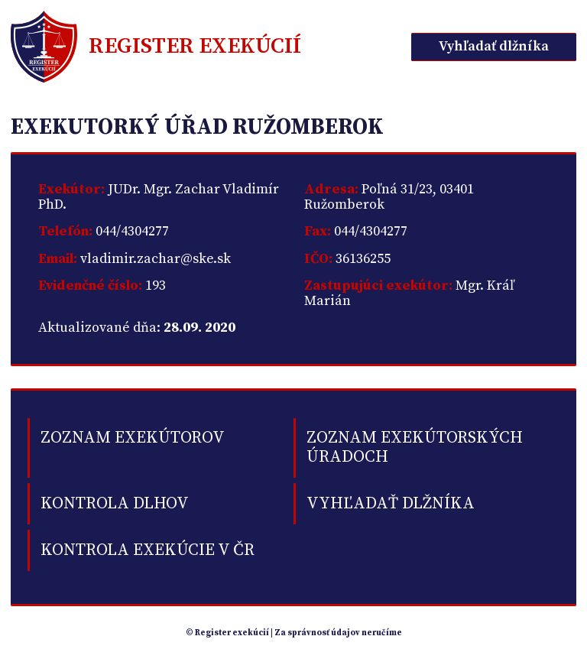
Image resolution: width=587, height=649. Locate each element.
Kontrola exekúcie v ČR (148, 550)
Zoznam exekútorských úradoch (414, 447)
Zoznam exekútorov (133, 437)
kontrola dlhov (115, 503)
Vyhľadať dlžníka (494, 46)
